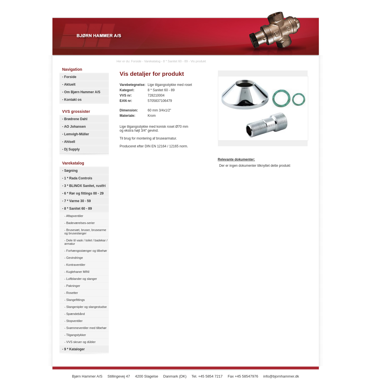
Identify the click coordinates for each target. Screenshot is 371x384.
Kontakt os (73, 100)
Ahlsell (69, 142)
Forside (70, 77)
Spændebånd (75, 314)
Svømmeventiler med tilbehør (86, 328)
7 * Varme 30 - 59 (77, 201)
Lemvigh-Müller (76, 134)
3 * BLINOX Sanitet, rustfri (85, 186)
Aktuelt (69, 84)
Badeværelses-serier (80, 223)
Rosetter (72, 292)
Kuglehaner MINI (77, 271)
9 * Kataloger (74, 349)
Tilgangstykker (76, 335)
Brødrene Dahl (75, 119)
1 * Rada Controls (78, 178)
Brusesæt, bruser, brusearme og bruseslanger (85, 231)
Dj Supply (72, 149)
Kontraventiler (75, 264)
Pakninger (73, 285)
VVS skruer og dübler (81, 342)
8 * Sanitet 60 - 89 (78, 209)
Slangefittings (75, 299)
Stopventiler (74, 321)
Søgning (71, 171)
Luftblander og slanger (81, 278)
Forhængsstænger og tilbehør (86, 250)
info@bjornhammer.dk (281, 376)
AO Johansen (75, 127)
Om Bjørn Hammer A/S (82, 92)
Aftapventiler (74, 216)
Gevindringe (74, 257)
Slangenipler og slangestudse (86, 306)
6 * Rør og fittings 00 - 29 (84, 193)
